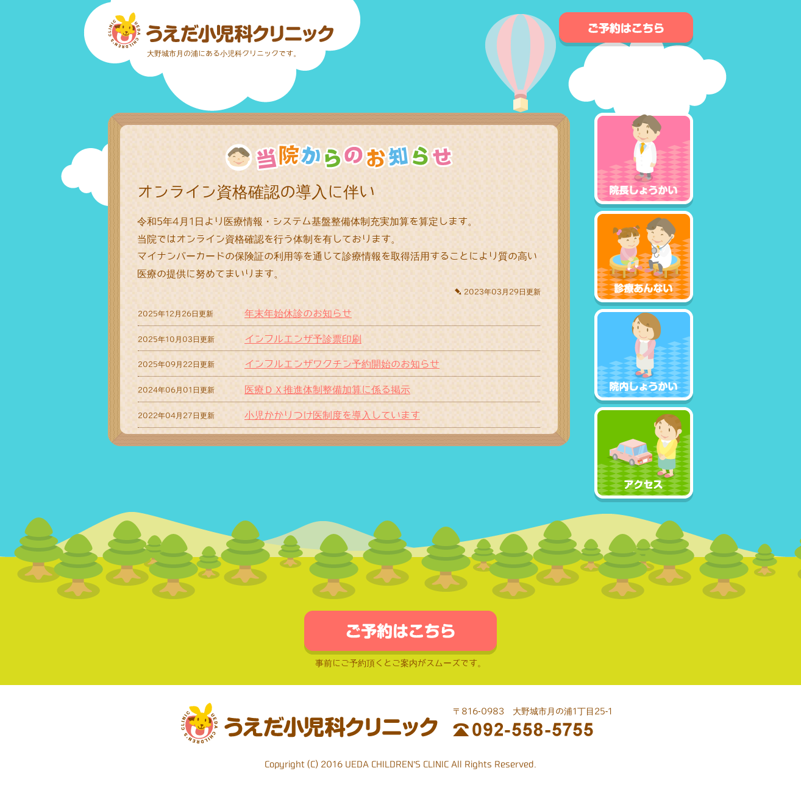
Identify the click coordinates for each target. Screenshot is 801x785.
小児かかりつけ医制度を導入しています (332, 415)
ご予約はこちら (626, 29)
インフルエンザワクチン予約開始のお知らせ (342, 364)
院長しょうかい (643, 160)
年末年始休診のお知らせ (298, 313)
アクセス (643, 454)
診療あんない (643, 258)
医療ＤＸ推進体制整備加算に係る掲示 (327, 389)
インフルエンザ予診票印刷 (302, 339)
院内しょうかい (643, 356)
